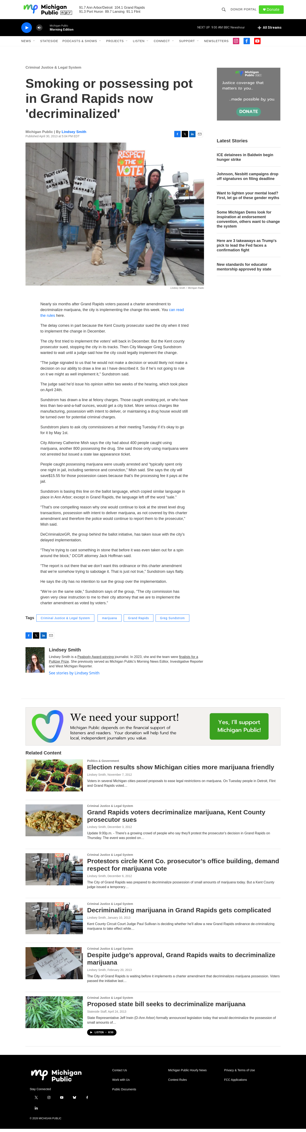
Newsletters (216, 44)
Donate (273, 11)
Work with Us (121, 1083)
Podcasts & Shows (79, 44)
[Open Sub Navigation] (34, 44)
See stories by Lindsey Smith (74, 676)
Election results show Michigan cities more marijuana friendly (180, 770)
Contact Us (119, 1073)
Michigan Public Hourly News (187, 1073)
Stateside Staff (96, 1014)
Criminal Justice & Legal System (53, 71)
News (26, 44)
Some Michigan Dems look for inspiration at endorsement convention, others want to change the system (248, 222)
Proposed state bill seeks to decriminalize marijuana (166, 1007)
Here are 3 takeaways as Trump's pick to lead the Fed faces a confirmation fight (246, 248)
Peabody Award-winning (95, 660)
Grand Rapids (138, 621)
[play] (26, 30)
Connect (162, 44)
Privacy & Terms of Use (239, 1073)
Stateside (49, 44)
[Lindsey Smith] (35, 663)
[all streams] (269, 30)
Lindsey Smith (74, 135)
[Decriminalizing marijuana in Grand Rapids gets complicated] (54, 921)
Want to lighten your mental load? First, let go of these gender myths (248, 198)
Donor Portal (244, 11)
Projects (115, 44)
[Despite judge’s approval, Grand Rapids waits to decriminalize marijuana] (54, 966)
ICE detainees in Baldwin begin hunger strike (245, 160)
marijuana (109, 621)
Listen (138, 44)
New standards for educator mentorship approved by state (244, 270)
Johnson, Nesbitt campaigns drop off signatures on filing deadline (247, 179)
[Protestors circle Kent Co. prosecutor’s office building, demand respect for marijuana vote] (54, 872)
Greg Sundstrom (172, 621)
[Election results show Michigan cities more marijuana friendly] (54, 778)
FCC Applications (235, 1083)
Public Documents (124, 1092)
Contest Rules (177, 1083)
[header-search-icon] (224, 11)
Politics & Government (103, 764)
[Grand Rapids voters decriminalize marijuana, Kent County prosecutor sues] (54, 823)
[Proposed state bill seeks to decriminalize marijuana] (54, 1015)
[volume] (39, 31)
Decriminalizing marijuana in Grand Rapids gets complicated (179, 913)
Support (187, 44)
